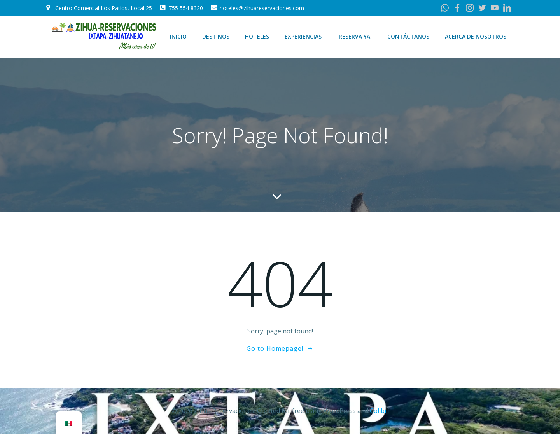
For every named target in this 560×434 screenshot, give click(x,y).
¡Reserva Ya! (354, 36)
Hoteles (257, 36)
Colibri (379, 410)
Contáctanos (408, 36)
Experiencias (303, 36)
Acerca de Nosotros (475, 36)
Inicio (178, 36)
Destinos (215, 36)
